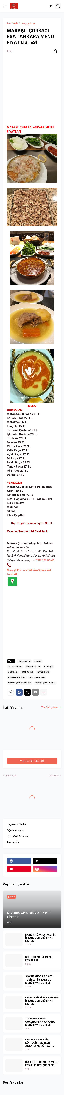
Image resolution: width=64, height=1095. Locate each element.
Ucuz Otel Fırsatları (17, 836)
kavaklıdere (43, 672)
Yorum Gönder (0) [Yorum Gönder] (32, 761)
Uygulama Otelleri (17, 824)
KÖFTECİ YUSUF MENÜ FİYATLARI (38, 959)
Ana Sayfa (12, 23)
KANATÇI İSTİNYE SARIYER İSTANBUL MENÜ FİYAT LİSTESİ (42, 1000)
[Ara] (58, 6)
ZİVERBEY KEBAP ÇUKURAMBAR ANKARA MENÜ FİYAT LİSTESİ (40, 1021)
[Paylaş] (54, 51)
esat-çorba (27, 672)
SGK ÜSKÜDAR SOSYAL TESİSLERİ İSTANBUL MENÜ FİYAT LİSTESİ (39, 979)
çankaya (48, 666)
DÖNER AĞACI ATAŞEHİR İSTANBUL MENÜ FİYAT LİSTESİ (40, 937)
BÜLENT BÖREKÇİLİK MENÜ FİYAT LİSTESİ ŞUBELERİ (41, 1064)
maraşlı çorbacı (37, 677)
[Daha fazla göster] (43, 692)
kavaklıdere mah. (16, 677)
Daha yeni (10, 775)
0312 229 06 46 (45, 560)
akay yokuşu (28, 23)
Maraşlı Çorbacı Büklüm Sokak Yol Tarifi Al (29, 572)
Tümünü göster (49, 707)
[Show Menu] (5, 6)
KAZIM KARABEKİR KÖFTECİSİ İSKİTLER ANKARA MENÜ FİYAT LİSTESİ (38, 1043)
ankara (37, 661)
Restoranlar (13, 842)
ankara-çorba (15, 666)
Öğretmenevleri (15, 830)
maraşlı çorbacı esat (45, 682)
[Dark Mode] (51, 6)
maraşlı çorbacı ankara (19, 682)
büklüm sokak (33, 666)
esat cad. (12, 672)
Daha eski (53, 775)
